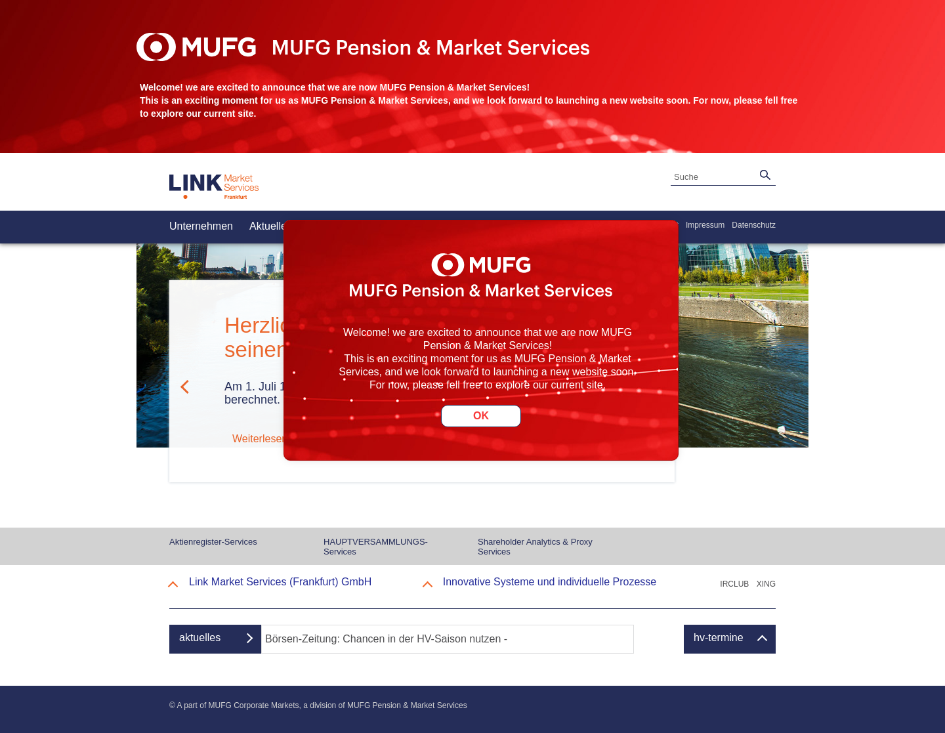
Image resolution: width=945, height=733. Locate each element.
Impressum (705, 225)
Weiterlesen (259, 438)
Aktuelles (270, 226)
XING (766, 584)
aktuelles (199, 637)
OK (481, 415)
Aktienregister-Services (213, 542)
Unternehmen (201, 226)
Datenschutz (754, 225)
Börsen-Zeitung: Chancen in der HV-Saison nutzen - (386, 638)
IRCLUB (734, 584)
